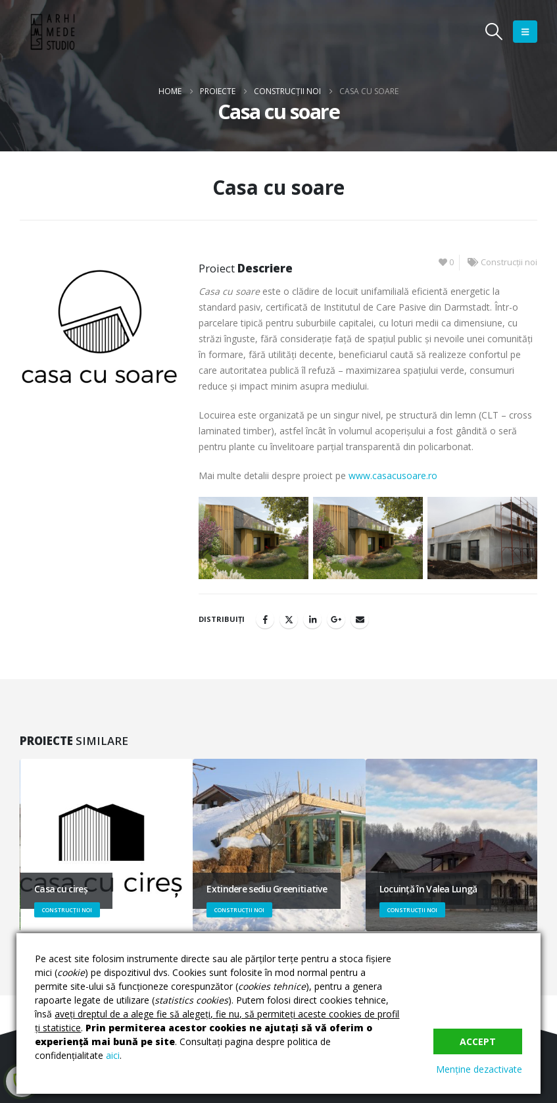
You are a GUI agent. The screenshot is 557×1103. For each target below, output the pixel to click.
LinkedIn (312, 619)
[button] (494, 31)
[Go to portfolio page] (106, 845)
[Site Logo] (52, 32)
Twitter (288, 619)
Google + (336, 619)
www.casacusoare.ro (393, 475)
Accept (478, 1041)
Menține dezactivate (479, 1069)
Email (360, 619)
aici (113, 1055)
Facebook (265, 619)
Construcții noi (509, 262)
